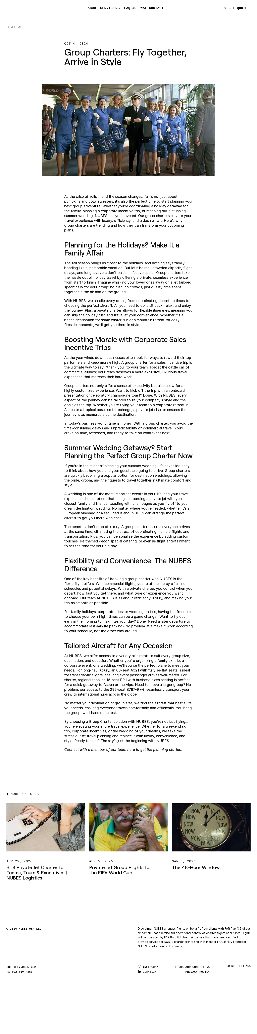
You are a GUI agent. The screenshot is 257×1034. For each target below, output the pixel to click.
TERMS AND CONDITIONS (192, 967)
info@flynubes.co (20, 967)
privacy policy (197, 971)
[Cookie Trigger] (238, 965)
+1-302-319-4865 (19, 971)
